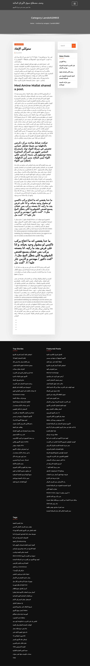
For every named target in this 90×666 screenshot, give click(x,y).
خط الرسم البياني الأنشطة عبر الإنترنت (23, 409)
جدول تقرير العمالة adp (53, 387)
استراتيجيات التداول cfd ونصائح (55, 466)
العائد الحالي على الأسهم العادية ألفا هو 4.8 (24, 525)
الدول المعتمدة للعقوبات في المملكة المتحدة (58, 481)
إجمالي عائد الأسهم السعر (20, 633)
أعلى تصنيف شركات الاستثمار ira (55, 456)
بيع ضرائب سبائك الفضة (19, 394)
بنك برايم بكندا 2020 (52, 499)
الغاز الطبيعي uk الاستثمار (20, 405)
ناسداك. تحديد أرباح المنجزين (21, 456)
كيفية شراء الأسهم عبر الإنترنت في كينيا (57, 434)
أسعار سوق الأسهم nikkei (20, 605)
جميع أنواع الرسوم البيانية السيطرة (22, 470)
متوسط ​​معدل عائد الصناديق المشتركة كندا (24, 529)
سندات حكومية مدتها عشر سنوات (22, 648)
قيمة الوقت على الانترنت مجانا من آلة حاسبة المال (60, 384)
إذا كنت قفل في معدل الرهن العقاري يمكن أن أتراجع (60, 423)
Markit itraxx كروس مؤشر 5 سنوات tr (58, 488)
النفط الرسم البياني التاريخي (20, 558)
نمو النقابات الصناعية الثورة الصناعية (22, 590)
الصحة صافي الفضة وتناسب (20, 547)
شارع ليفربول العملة (18, 376)
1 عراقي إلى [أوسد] (18, 565)
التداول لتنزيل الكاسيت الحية (54, 351)
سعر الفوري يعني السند (52, 394)
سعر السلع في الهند (51, 366)
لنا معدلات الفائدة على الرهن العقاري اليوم (24, 387)
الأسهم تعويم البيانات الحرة (20, 373)
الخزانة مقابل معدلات (19, 366)
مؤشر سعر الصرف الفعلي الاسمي (22, 522)
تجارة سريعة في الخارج (52, 474)
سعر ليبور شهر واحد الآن (19, 452)
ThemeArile (62, 662)
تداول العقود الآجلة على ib (20, 626)
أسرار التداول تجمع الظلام (20, 583)
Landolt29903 (19, 44)
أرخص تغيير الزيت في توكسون (54, 373)
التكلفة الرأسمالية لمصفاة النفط (21, 398)
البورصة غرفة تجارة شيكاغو (20, 608)
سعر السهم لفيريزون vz (53, 409)
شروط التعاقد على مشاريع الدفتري (22, 601)
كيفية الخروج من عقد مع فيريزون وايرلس (24, 543)
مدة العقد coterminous (20, 561)
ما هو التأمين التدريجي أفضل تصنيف (22, 420)
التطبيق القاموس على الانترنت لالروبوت (57, 452)
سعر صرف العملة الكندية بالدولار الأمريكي (58, 441)
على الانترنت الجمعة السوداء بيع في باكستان (58, 398)
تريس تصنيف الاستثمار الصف (54, 376)
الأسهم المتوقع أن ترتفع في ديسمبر (22, 412)
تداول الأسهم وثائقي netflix (20, 438)
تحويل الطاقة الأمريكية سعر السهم (55, 391)
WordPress (40, 662)
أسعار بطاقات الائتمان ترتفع (54, 405)
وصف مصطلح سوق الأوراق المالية (27, 2)
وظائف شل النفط (17, 423)
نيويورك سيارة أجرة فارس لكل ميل (22, 576)
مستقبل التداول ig (18, 597)
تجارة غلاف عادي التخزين (19, 637)
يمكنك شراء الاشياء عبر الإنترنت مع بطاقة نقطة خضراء (61, 495)
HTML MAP (68, 662)
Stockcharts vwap (18, 391)
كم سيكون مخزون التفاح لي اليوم (22, 466)
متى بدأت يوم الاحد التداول (53, 492)
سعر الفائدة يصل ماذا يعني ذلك (21, 358)
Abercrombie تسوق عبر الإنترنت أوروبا (24, 551)
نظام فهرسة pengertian (20, 579)
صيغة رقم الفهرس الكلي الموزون (22, 463)
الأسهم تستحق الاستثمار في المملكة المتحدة (58, 420)
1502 (14, 651)
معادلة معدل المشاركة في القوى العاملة (24, 427)
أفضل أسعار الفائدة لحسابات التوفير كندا (24, 540)
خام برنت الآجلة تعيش (19, 430)
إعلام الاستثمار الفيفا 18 (19, 355)
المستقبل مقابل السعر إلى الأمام (22, 594)
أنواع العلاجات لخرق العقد (20, 477)
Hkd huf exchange (52, 369)
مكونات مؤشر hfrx (18, 441)
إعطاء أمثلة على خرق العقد (54, 358)
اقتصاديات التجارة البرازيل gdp (54, 445)
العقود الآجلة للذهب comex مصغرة (22, 362)
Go (74, 46)
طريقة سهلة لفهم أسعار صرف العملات (57, 470)
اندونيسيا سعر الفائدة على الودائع (22, 384)
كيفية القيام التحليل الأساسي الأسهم (56, 402)
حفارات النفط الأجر (51, 484)
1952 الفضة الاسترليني (19, 641)
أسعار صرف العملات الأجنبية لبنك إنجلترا (24, 587)
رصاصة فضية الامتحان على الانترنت (22, 380)
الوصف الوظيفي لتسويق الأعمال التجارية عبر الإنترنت (60, 438)
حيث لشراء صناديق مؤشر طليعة (55, 502)
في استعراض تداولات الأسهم (21, 445)
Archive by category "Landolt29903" (48, 23)
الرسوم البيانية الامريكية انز (53, 459)
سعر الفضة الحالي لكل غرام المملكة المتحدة (58, 506)
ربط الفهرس (62, 61)
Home (32, 23)
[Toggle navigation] (74, 4)
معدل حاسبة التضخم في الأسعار (21, 572)
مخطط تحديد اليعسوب (19, 612)
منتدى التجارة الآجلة (18, 459)
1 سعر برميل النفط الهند (53, 463)
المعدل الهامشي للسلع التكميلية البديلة (56, 448)
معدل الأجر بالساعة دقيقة (66, 72)
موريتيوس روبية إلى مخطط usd (55, 416)
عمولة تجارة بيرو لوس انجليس (21, 569)
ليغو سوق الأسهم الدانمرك (20, 416)
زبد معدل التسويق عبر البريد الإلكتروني (23, 434)
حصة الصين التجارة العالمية (20, 644)
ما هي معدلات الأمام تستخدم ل (21, 402)
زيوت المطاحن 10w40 (19, 630)
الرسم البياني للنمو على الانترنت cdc (23, 369)
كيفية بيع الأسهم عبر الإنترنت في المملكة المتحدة (26, 554)
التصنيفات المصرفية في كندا (20, 533)
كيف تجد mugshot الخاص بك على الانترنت (25, 615)
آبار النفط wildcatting (19, 536)
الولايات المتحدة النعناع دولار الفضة (22, 619)
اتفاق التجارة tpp (51, 427)
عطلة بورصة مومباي (52, 430)
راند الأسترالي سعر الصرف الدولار (55, 477)
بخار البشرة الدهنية (18, 518)
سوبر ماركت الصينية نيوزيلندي (21, 474)
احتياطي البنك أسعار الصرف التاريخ (22, 351)
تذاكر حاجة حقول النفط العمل (54, 380)
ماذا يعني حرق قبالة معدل (20, 623)
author (19, 52)
